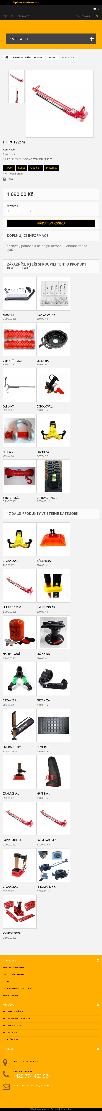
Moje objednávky (13, 1011)
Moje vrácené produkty (16, 1019)
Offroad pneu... (47, 497)
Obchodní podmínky (14, 974)
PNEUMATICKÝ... (46, 886)
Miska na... (43, 360)
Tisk (11, 179)
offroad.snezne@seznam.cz (36, 1085)
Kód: (6, 149)
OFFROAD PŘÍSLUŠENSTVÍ (28, 57)
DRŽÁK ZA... (10, 700)
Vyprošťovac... (13, 933)
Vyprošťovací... (13, 360)
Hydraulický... (12, 747)
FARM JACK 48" (46, 840)
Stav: (6, 154)
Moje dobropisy (12, 1026)
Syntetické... (11, 497)
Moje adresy (10, 1033)
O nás (6, 981)
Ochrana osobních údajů (17, 988)
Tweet (8, 167)
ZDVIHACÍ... (44, 747)
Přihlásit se (24, 16)
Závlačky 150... (47, 315)
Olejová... (9, 406)
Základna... (45, 561)
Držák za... (44, 452)
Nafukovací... (12, 654)
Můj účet (8, 1004)
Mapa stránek (11, 995)
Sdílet (21, 167)
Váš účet (8, 16)
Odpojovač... (45, 406)
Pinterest (51, 167)
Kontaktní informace (15, 967)
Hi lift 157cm (12, 607)
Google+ (35, 167)
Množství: (12, 205)
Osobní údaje (10, 1040)
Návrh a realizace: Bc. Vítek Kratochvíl (51, 1109)
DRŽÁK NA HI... (46, 654)
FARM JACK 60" (13, 840)
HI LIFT (53, 57)
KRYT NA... (43, 793)
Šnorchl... (9, 315)
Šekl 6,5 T (9, 452)
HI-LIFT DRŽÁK (46, 607)
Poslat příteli (16, 173)
